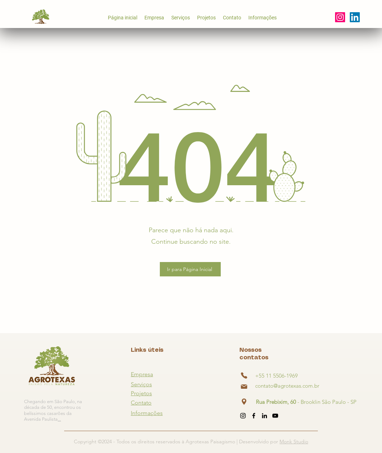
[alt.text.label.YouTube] (355, 17)
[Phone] (244, 375)
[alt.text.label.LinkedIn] (264, 415)
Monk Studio (294, 441)
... (59, 419)
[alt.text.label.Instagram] (340, 17)
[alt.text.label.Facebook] (253, 415)
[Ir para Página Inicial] (190, 269)
